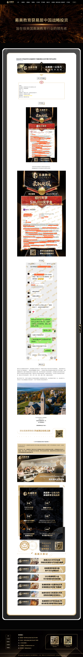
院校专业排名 (58, 2)
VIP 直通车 (43, 2)
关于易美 (68, 2)
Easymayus (10, 2)
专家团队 (33, 2)
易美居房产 (63, 2)
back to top (80, 331)
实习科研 (38, 2)
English (74, 2)
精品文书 (48, 2)
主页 (18, 2)
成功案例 (53, 2)
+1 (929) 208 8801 (23, 642)
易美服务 (28, 2)
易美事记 (23, 2)
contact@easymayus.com (29, 645)
